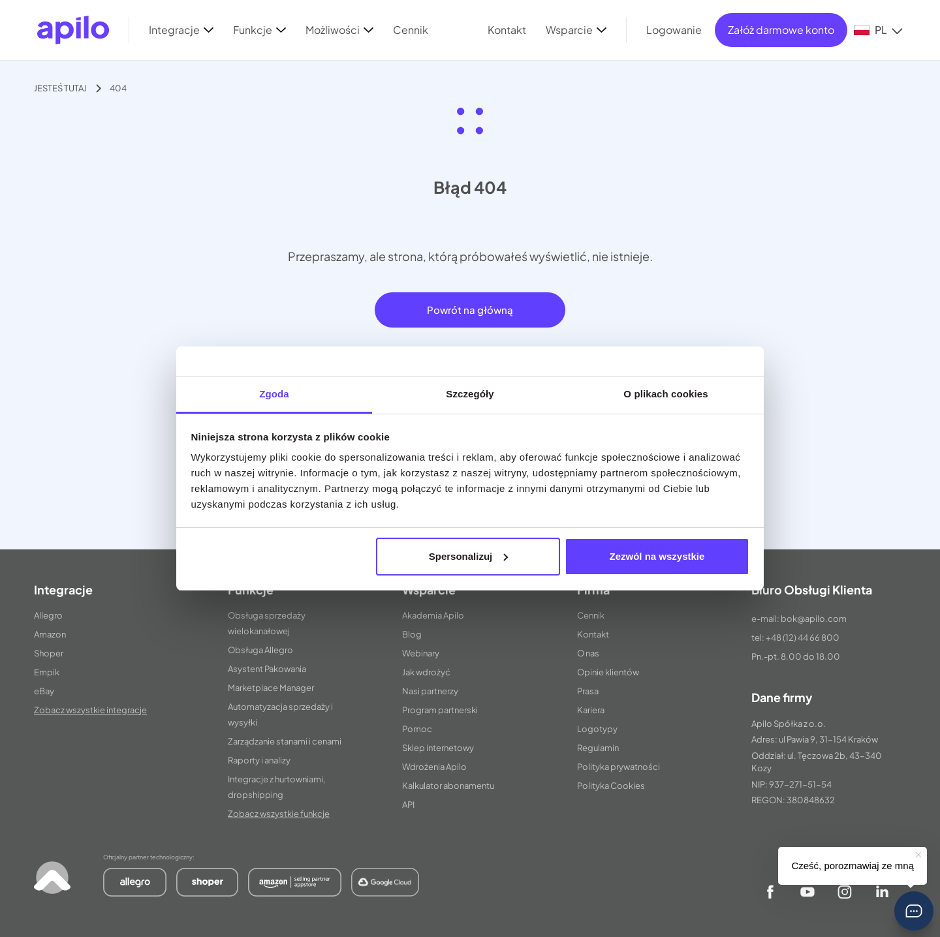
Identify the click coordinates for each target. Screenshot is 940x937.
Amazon (50, 634)
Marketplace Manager (271, 688)
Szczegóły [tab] (470, 393)
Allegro (48, 615)
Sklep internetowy (438, 748)
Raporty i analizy (259, 760)
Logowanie (674, 30)
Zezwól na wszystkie (656, 556)
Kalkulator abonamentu (448, 785)
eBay (44, 691)
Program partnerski (440, 710)
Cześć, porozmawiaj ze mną (852, 865)
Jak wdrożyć (426, 672)
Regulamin (598, 748)
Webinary (420, 653)
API (408, 804)
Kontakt (593, 634)
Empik (46, 672)
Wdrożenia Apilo (434, 766)
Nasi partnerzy (430, 691)
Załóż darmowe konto (781, 30)
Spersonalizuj (469, 556)
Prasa (588, 691)
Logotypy (597, 729)
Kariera (590, 710)
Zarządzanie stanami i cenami (284, 741)
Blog (412, 634)
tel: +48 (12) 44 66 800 (795, 637)
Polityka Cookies (611, 785)
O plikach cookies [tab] (665, 393)
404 (118, 88)
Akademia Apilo (433, 615)
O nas (588, 653)
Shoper (48, 653)
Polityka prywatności (618, 766)
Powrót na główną (470, 309)
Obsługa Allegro (260, 650)
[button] (913, 910)
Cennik (590, 615)
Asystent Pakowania (267, 669)
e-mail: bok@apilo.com (799, 618)
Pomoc (417, 729)
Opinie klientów (608, 672)
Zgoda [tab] (274, 393)
